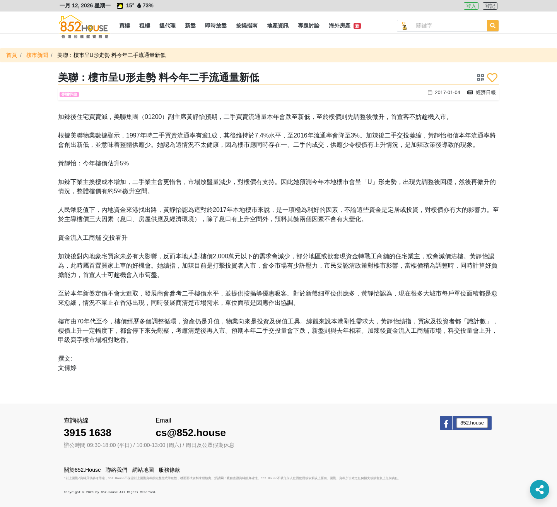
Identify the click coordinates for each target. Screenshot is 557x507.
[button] (124, 26)
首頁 (11, 55)
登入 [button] (471, 6)
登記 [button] (490, 6)
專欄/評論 (69, 94)
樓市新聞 (37, 55)
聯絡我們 (116, 470)
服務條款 (169, 470)
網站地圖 (143, 470)
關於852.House (82, 470)
